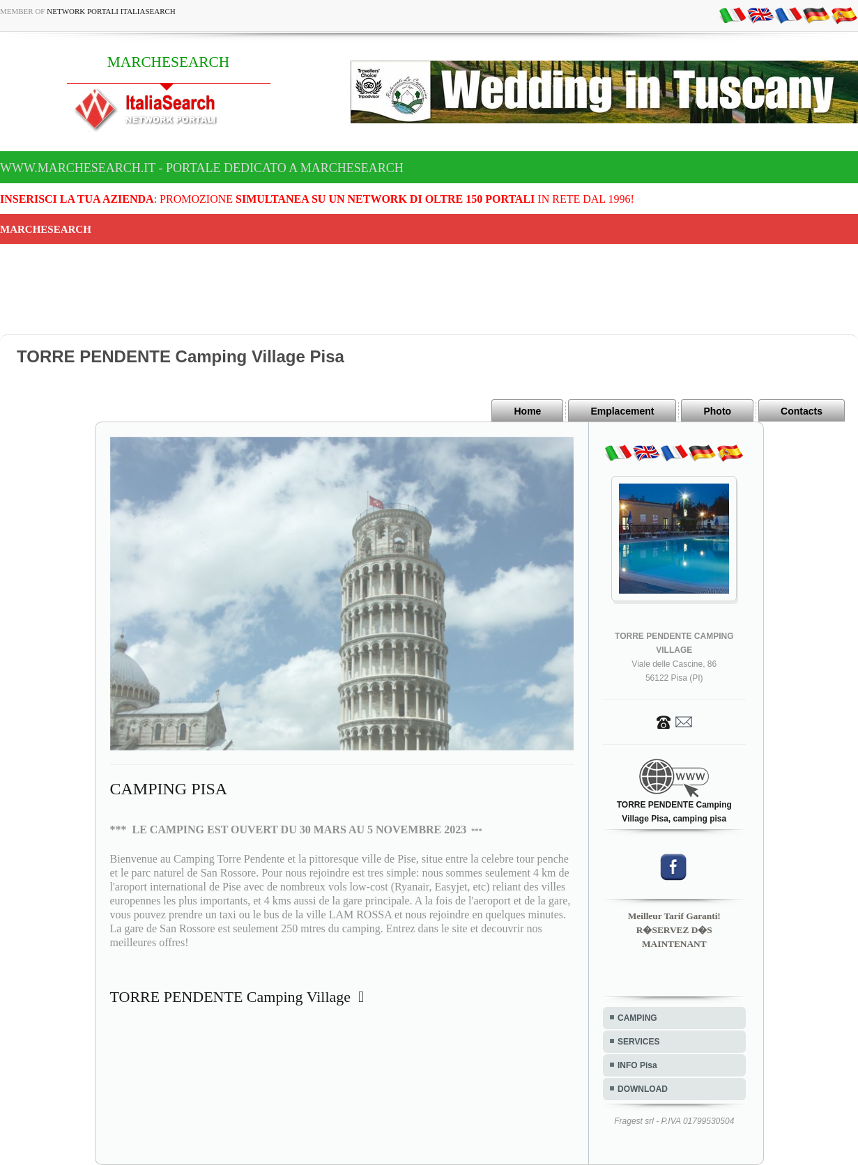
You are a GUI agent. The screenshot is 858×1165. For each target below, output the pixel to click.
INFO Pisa (637, 1065)
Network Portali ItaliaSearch (111, 11)
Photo (717, 411)
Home (527, 411)
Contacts (801, 411)
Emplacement (622, 411)
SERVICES (638, 1042)
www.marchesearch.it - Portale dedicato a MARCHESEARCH (202, 168)
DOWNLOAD (643, 1089)
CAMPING (637, 1018)
